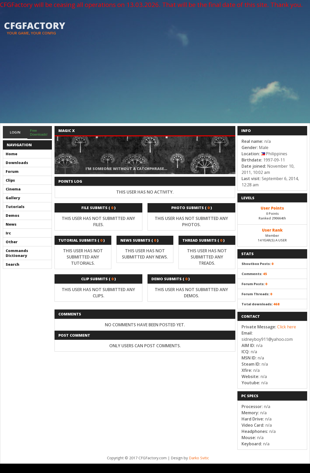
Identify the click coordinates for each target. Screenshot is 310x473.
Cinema (13, 189)
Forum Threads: (257, 294)
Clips (10, 180)
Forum (12, 171)
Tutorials (15, 206)
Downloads (17, 162)
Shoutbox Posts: (258, 263)
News (11, 224)
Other (12, 241)
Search (12, 264)
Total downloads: (261, 304)
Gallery (13, 197)
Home (11, 153)
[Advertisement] (155, 84)
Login (15, 132)
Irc (8, 233)
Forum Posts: (254, 284)
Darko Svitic (199, 457)
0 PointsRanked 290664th (272, 212)
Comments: (254, 273)
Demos (12, 215)
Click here (286, 327)
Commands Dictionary (17, 253)
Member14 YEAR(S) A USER (272, 234)
